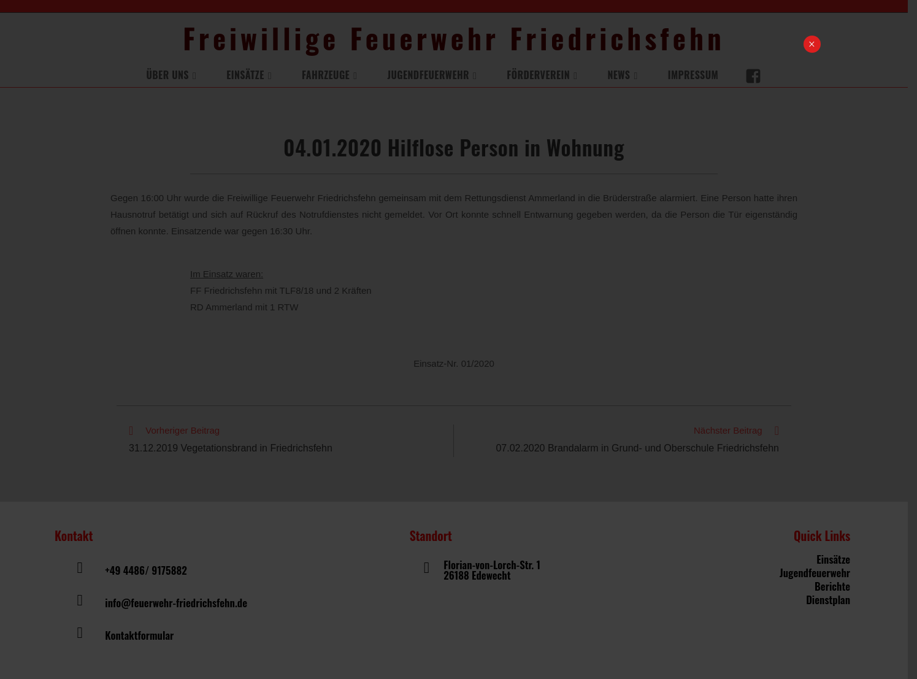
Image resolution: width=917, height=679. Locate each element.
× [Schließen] (811, 44)
